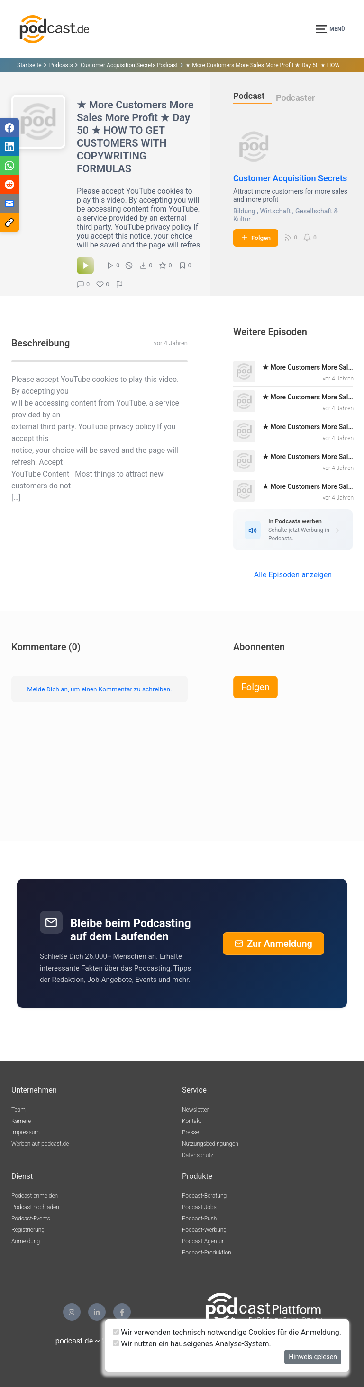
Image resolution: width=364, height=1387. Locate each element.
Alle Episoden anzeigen (293, 574)
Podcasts (61, 65)
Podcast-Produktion (206, 1252)
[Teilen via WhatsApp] (9, 165)
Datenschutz (197, 1155)
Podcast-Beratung (204, 1196)
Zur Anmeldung (273, 943)
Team (18, 1109)
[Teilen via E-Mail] (9, 203)
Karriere (21, 1121)
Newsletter (195, 1109)
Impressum (25, 1132)
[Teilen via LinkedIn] (9, 146)
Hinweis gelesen (313, 1356)
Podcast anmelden (34, 1196)
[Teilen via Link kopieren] (9, 222)
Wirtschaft (275, 211)
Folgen (256, 237)
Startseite (29, 65)
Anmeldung (25, 1241)
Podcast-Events (30, 1218)
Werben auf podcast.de (40, 1143)
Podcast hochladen (35, 1207)
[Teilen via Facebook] (9, 127)
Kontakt (191, 1121)
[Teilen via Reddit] (9, 184)
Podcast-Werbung (204, 1230)
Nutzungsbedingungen (210, 1143)
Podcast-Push (199, 1218)
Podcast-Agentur (203, 1241)
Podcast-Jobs (199, 1207)
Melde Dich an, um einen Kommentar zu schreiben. (99, 689)
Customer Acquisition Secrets (290, 178)
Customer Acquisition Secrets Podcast (129, 65)
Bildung (244, 211)
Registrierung (28, 1230)
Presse (190, 1132)
